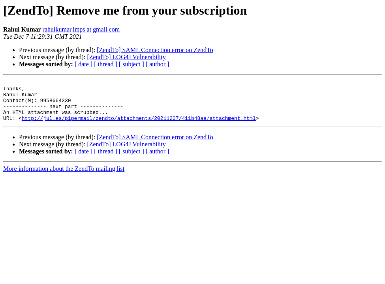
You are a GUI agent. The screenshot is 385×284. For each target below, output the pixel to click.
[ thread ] (105, 64)
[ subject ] (131, 64)
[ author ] (157, 64)
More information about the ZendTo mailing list (63, 177)
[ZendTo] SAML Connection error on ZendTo (155, 50)
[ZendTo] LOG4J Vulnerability (126, 57)
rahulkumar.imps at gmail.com (81, 29)
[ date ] (83, 64)
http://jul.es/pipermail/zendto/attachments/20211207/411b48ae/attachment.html (139, 126)
